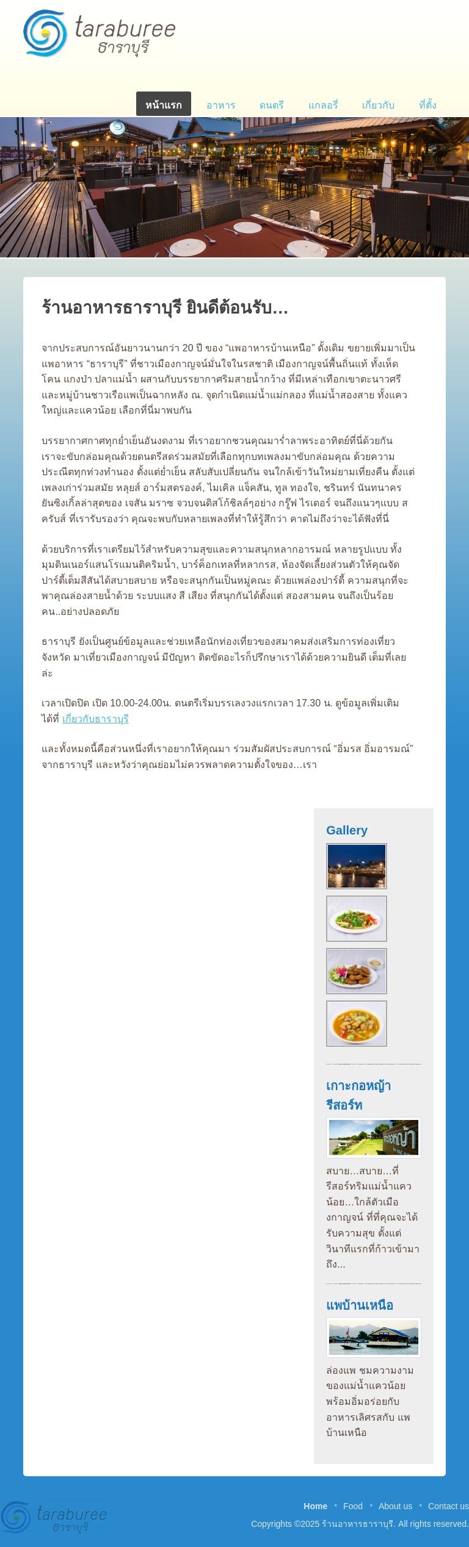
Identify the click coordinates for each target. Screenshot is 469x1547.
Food (353, 1506)
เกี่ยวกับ (378, 105)
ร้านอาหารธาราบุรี (99, 33)
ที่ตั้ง (428, 105)
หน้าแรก (163, 105)
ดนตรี (272, 105)
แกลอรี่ (323, 105)
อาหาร (221, 105)
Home (315, 1506)
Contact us (448, 1506)
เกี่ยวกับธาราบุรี (95, 719)
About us (395, 1506)
